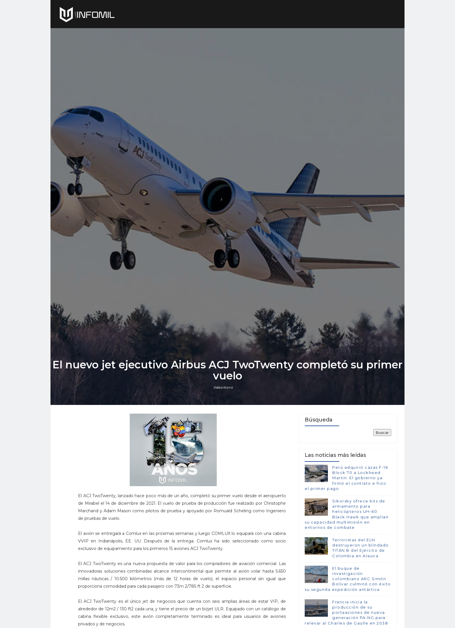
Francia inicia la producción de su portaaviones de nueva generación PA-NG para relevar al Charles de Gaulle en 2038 (346, 612)
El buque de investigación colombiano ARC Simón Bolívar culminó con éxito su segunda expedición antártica (348, 579)
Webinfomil (223, 387)
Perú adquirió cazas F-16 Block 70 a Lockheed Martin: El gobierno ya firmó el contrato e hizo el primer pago (346, 478)
